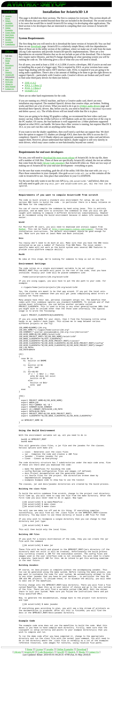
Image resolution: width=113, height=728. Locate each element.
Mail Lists (9, 79)
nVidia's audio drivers (89, 106)
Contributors (10, 44)
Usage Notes (10, 32)
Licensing (9, 42)
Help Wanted (10, 86)
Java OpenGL (8, 71)
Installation (9, 37)
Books (82, 721)
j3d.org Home (8, 59)
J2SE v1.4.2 (30, 83)
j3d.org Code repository (54, 163)
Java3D (8, 68)
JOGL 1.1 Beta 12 (33, 85)
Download (9, 25)
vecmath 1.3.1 (31, 90)
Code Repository (9, 64)
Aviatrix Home (8, 17)
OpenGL (72, 721)
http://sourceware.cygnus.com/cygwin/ (72, 235)
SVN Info (9, 82)
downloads (36, 46)
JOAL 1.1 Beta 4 (33, 88)
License (39, 719)
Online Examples (9, 29)
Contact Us (9, 89)
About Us (9, 84)
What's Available (9, 22)
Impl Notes (9, 35)
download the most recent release (59, 157)
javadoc (50, 719)
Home (29, 719)
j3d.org (17, 721)
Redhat (22, 235)
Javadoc (8, 39)
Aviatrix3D (9, 75)
